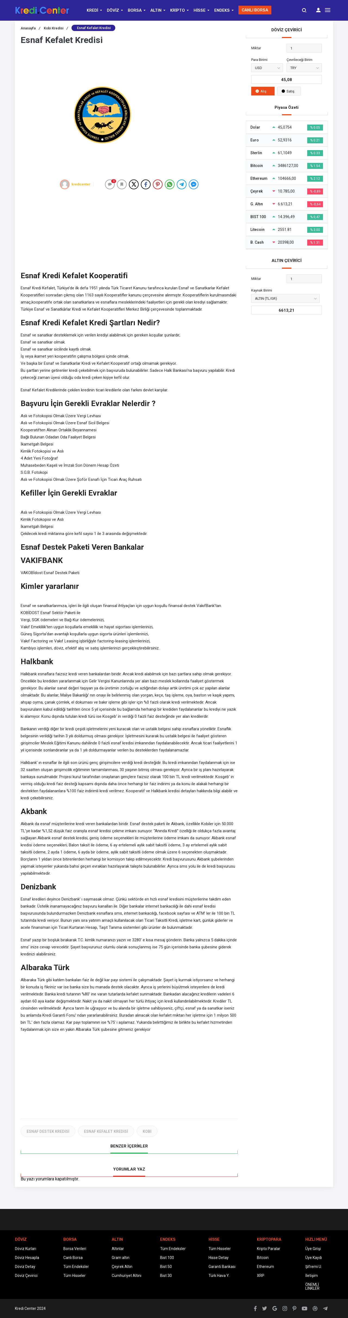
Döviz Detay (25, 1267)
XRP (260, 1275)
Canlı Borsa (73, 1258)
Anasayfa (30, 28)
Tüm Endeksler (76, 1267)
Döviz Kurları (25, 1249)
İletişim (311, 1275)
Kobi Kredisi (56, 28)
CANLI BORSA (255, 10)
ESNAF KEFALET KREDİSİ (106, 1131)
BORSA (135, 10)
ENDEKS (222, 10)
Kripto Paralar (268, 1249)
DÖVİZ (113, 10)
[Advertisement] (129, 230)
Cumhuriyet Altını (126, 1275)
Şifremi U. (313, 1267)
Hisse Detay (219, 1258)
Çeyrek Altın (122, 1267)
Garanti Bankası (222, 1267)
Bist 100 (167, 1258)
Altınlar (118, 1249)
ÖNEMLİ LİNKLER (312, 1286)
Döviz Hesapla (27, 1258)
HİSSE (200, 10)
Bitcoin (263, 1258)
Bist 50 (166, 1267)
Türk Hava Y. (219, 1275)
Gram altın (120, 1258)
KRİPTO (177, 10)
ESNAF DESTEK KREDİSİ (48, 1131)
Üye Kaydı (313, 1258)
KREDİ (92, 10)
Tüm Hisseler (74, 1275)
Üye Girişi (313, 1249)
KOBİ (147, 1131)
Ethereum (265, 1267)
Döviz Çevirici (26, 1275)
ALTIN (155, 10)
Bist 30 (166, 1275)
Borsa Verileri (74, 1249)
